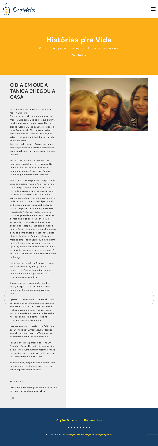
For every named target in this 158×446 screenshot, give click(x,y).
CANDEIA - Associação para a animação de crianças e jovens (83, 434)
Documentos (93, 420)
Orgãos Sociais (66, 420)
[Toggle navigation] (153, 9)
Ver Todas (79, 55)
